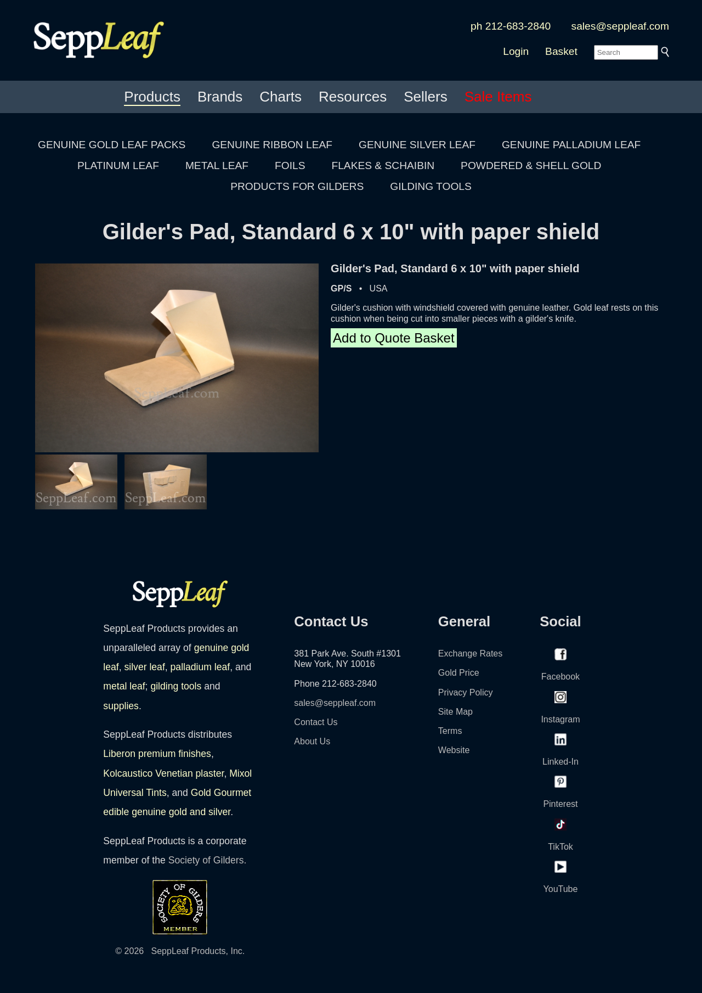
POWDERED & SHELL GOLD (531, 165)
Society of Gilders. (207, 860)
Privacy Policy (465, 692)
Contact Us (315, 722)
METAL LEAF (216, 165)
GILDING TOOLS (431, 186)
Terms (450, 731)
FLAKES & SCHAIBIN (382, 165)
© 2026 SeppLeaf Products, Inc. (180, 951)
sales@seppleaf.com (620, 26)
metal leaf (124, 686)
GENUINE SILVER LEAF (417, 144)
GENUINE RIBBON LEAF (272, 144)
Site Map (455, 711)
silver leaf (144, 666)
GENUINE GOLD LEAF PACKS (111, 144)
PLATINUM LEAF (118, 165)
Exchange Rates (470, 653)
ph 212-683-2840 (511, 26)
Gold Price (458, 672)
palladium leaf (200, 666)
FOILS (290, 165)
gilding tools (175, 686)
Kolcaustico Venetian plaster (163, 773)
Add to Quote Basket (393, 337)
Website (454, 750)
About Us (312, 741)
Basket (561, 51)
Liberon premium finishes (157, 753)
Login (516, 51)
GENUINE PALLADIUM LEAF (571, 144)
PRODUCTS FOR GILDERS (297, 186)
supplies (121, 705)
